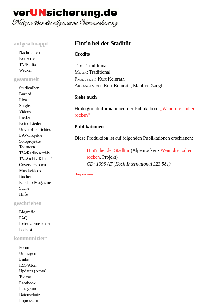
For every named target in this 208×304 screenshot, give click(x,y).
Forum (24, 247)
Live (23, 100)
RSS (23, 265)
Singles (25, 106)
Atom (32, 265)
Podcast (25, 230)
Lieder (24, 117)
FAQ (23, 218)
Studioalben (29, 88)
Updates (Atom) (32, 271)
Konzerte (26, 58)
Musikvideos (30, 171)
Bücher (25, 176)
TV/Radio (27, 64)
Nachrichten (29, 52)
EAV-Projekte (30, 135)
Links (24, 259)
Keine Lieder (30, 123)
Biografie (27, 212)
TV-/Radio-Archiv (34, 153)
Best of (25, 94)
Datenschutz (29, 295)
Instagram (27, 289)
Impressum (28, 300)
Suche (24, 188)
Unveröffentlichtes (35, 129)
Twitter (25, 277)
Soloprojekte (30, 141)
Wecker (25, 70)
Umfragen (27, 253)
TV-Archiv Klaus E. (36, 159)
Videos (25, 112)
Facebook (27, 283)
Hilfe (23, 194)
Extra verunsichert (34, 224)
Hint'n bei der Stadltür (108, 150)
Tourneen (27, 147)
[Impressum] (84, 174)
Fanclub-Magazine (35, 182)
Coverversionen (32, 165)
